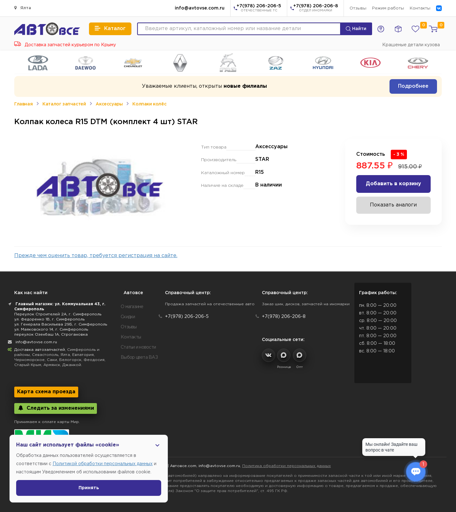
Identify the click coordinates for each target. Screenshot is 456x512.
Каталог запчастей (64, 104)
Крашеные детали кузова (411, 45)
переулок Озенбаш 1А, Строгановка (51, 334)
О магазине (132, 307)
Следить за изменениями (55, 408)
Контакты (420, 8)
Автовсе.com (183, 466)
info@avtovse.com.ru (200, 8)
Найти (356, 28)
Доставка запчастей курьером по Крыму (65, 45)
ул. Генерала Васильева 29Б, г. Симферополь (60, 324)
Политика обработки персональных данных (286, 466)
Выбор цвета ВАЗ (139, 357)
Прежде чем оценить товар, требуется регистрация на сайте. (95, 255)
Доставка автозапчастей (39, 349)
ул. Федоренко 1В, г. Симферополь (49, 319)
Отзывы (358, 8)
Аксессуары (109, 104)
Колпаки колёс (149, 104)
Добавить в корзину (393, 183)
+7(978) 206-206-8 (315, 8)
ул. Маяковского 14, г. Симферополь (51, 329)
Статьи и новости (138, 347)
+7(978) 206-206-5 (259, 8)
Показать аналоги (393, 205)
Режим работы (388, 8)
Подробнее (413, 86)
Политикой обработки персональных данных (103, 464)
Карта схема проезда (46, 391)
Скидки (128, 317)
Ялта (22, 8)
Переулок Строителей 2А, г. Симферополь (57, 314)
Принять (89, 488)
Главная (23, 104)
